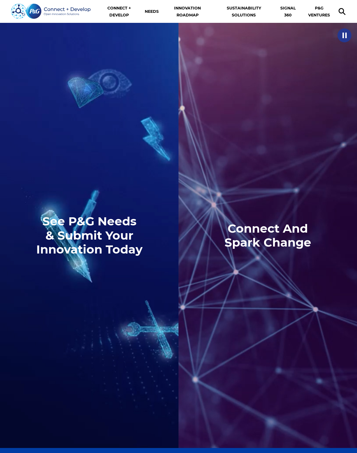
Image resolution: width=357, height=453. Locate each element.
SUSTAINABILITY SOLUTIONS (244, 12)
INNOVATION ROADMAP (187, 12)
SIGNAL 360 (288, 12)
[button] (344, 35)
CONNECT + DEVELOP (119, 12)
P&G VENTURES (319, 12)
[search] (343, 11)
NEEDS (152, 11)
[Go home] (51, 11)
